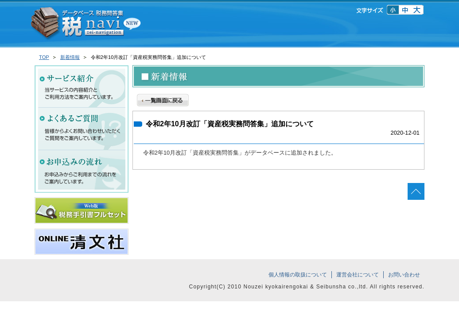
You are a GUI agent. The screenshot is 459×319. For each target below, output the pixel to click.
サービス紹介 (81, 86)
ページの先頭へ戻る (416, 191)
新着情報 (70, 57)
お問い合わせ (404, 275)
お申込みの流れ (81, 171)
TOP (44, 57)
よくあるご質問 (81, 129)
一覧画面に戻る (163, 99)
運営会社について (357, 275)
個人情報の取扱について (297, 275)
